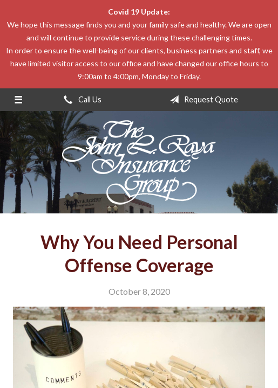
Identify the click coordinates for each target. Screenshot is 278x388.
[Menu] (18, 100)
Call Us (80, 100)
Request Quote (201, 100)
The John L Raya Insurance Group (139, 162)
